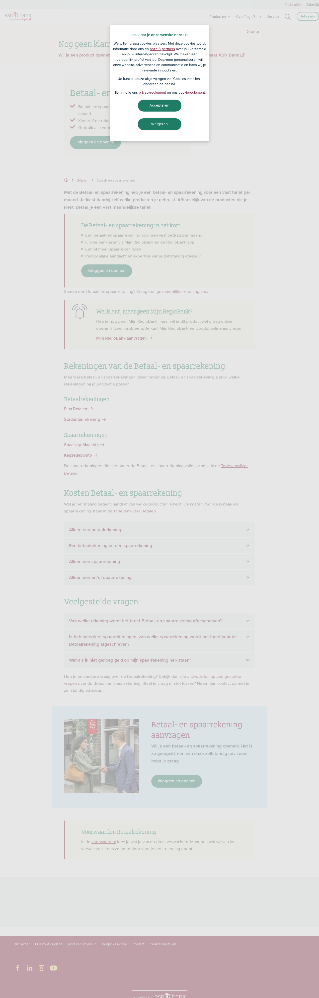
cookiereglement (192, 92)
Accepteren (159, 105)
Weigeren (159, 124)
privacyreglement (152, 92)
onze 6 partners (162, 49)
